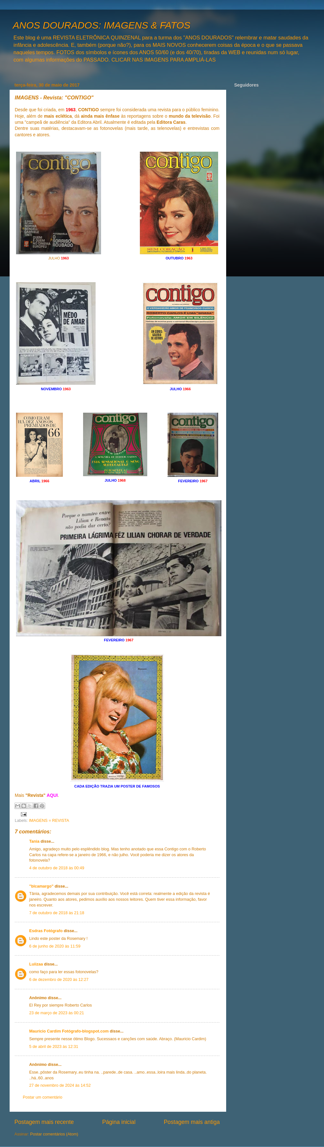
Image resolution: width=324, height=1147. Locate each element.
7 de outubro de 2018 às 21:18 (56, 913)
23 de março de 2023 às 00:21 (56, 1013)
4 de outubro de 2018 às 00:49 (56, 868)
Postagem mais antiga (192, 1122)
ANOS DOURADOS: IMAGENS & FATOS (101, 25)
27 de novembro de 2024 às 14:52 (60, 1085)
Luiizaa (36, 964)
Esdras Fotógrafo (46, 931)
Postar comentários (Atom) (54, 1134)
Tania (34, 841)
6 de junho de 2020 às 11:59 (55, 946)
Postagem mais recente (44, 1122)
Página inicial (118, 1122)
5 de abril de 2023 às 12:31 (53, 1046)
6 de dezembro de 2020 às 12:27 (59, 979)
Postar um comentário (42, 1097)
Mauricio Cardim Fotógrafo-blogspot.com (69, 1031)
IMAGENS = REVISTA (49, 820)
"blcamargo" (41, 886)
